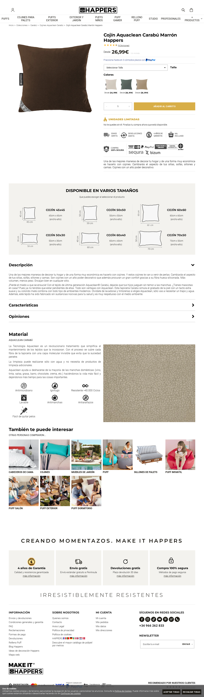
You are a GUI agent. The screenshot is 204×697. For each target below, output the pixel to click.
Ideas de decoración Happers (24, 650)
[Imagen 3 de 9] (86, 458)
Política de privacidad (63, 630)
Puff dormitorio (81, 512)
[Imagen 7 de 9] (24, 495)
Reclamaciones (17, 630)
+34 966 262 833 (151, 625)
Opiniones (124, 49)
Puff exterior (49, 512)
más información (31, 576)
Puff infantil (173, 476)
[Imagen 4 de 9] (118, 458)
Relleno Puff (15, 642)
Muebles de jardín (83, 476)
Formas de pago (17, 634)
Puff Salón (16, 512)
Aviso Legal (58, 626)
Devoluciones (16, 638)
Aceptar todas (167, 692)
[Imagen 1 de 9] (24, 458)
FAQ (11, 626)
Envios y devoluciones (20, 618)
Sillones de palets (145, 476)
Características (23, 308)
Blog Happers (16, 646)
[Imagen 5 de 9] (149, 458)
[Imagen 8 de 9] (55, 495)
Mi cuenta (101, 618)
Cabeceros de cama (21, 476)
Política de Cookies (123, 691)
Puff (106, 476)
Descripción (21, 268)
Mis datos (101, 626)
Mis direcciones (104, 630)
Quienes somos (60, 618)
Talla (173, 71)
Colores (109, 78)
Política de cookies (62, 634)
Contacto (57, 622)
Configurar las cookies (76, 693)
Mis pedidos (102, 622)
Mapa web (14, 654)
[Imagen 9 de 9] (86, 495)
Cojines (45, 476)
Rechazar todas (190, 692)
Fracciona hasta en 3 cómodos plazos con (129, 64)
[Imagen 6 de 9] (180, 458)
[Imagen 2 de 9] (55, 458)
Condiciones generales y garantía (26, 622)
